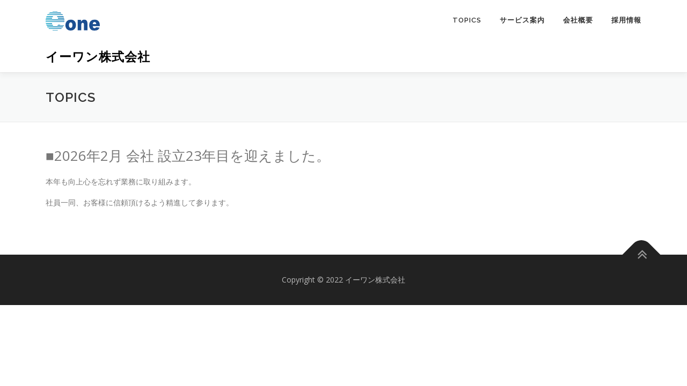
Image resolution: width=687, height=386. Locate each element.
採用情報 (626, 20)
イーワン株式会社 (98, 56)
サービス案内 (522, 20)
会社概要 (578, 20)
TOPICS (466, 20)
